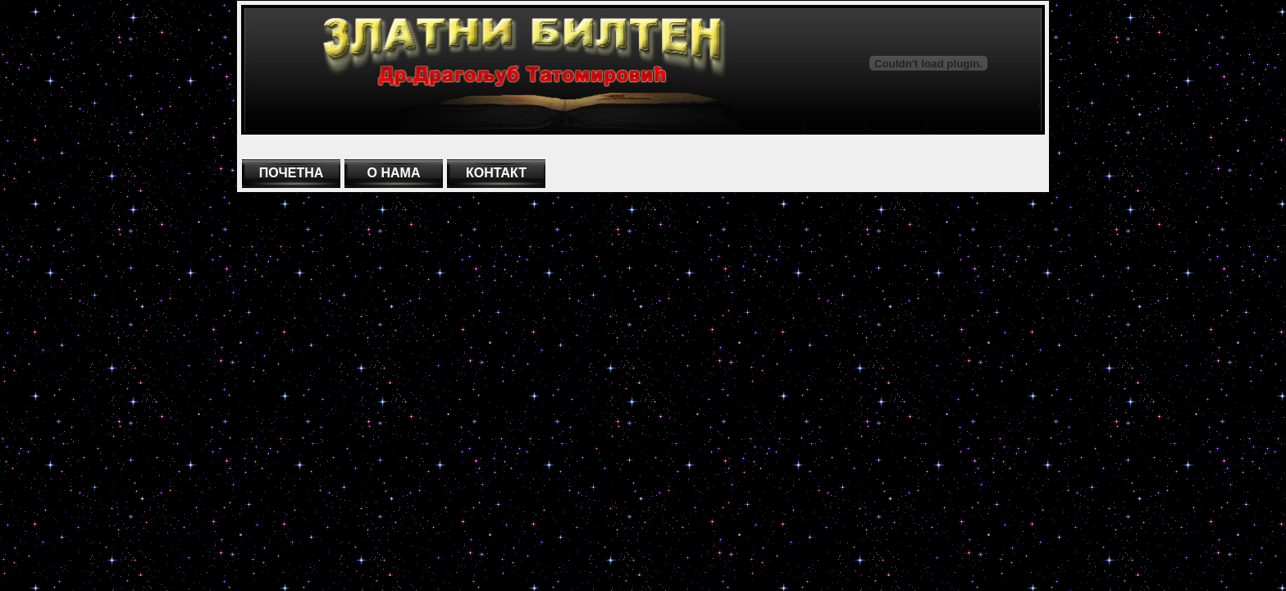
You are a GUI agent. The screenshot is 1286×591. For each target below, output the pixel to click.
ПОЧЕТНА (291, 173)
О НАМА (394, 173)
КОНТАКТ (496, 173)
